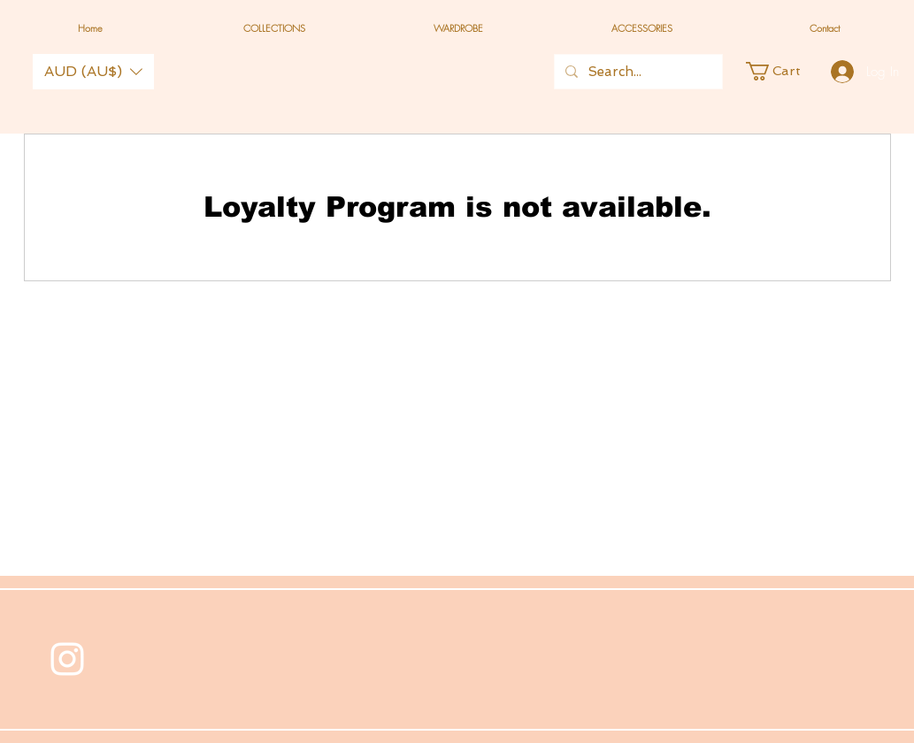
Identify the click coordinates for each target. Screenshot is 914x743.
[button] (93, 71)
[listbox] (93, 71)
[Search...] (636, 71)
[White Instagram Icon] (67, 659)
